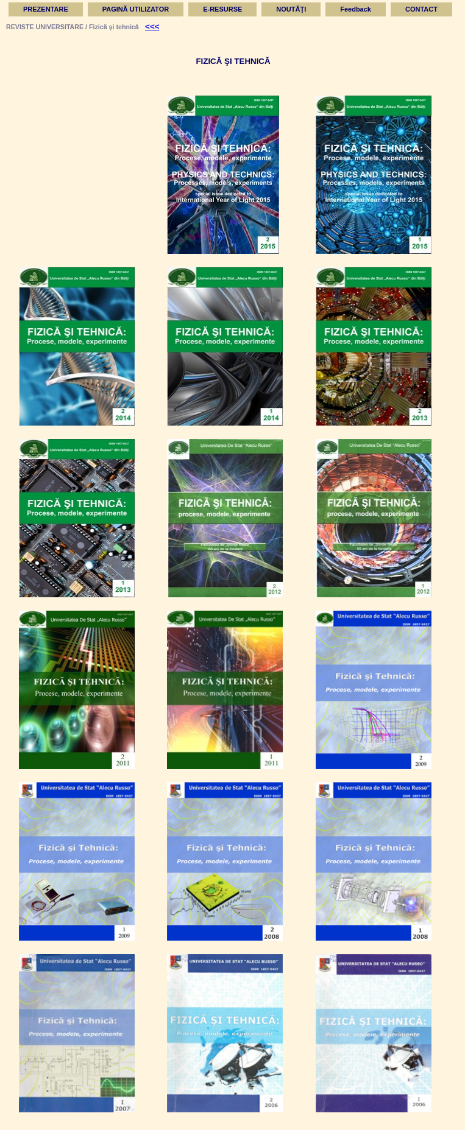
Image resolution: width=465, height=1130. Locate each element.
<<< (152, 26)
